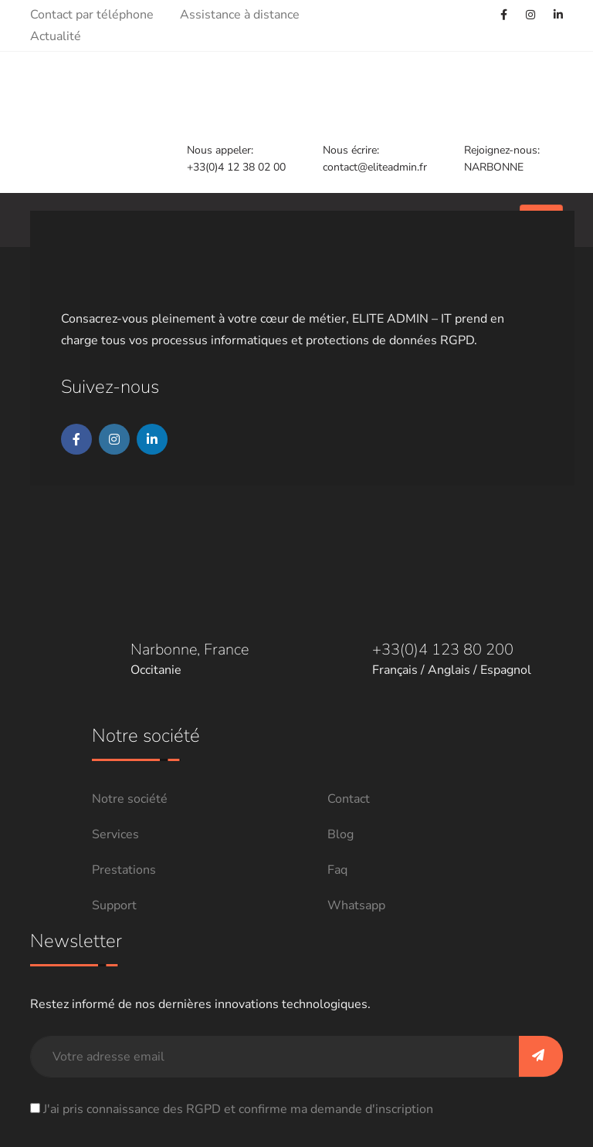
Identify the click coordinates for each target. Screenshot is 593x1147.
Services (115, 834)
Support (114, 905)
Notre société (130, 798)
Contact (348, 798)
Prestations (124, 869)
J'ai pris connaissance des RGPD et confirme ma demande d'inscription (238, 1109)
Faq (337, 869)
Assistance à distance (240, 14)
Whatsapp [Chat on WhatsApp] (356, 905)
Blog (340, 834)
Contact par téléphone (92, 14)
